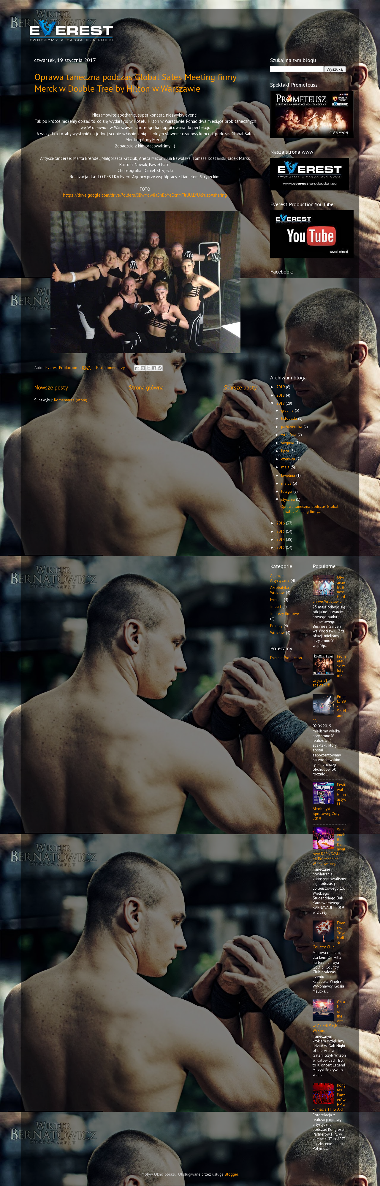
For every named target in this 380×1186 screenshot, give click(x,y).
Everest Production (286, 657)
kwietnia (288, 475)
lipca (285, 451)
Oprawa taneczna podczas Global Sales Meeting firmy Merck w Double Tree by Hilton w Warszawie (135, 82)
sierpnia (288, 442)
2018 (281, 395)
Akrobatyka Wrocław (279, 590)
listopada (289, 418)
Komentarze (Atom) (70, 400)
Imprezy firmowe (284, 613)
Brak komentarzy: (111, 367)
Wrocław (277, 632)
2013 (281, 547)
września (289, 434)
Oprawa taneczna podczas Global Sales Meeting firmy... (309, 509)
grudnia (288, 410)
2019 (281, 386)
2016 (281, 523)
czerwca (288, 459)
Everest (276, 599)
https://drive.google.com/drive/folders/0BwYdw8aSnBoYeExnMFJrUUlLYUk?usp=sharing (145, 195)
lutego (287, 491)
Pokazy (276, 625)
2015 (281, 531)
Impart (275, 606)
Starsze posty (240, 387)
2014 (281, 539)
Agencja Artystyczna (279, 578)
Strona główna (146, 387)
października (292, 426)
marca (287, 483)
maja (286, 467)
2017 (281, 403)
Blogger (231, 1174)
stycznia (288, 499)
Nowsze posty (51, 387)
